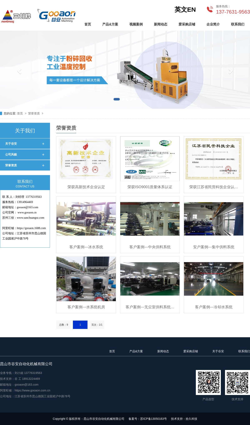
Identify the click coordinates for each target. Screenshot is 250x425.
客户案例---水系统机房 (86, 307)
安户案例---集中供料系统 (213, 247)
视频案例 (136, 24)
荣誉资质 (34, 113)
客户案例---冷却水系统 (213, 307)
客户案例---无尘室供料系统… (150, 307)
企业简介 (213, 24)
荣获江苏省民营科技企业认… (213, 187)
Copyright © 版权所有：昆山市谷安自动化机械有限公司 (88, 418)
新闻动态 (160, 24)
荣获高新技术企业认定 (86, 187)
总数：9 (63, 324)
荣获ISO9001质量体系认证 (150, 187)
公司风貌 (11, 154)
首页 (87, 24)
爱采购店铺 (187, 24)
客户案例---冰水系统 (86, 247)
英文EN (185, 9)
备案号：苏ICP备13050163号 (148, 418)
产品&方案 (110, 24)
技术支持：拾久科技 (184, 418)
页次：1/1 (96, 324)
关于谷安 (11, 143)
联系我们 (237, 24)
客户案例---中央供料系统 (150, 247)
